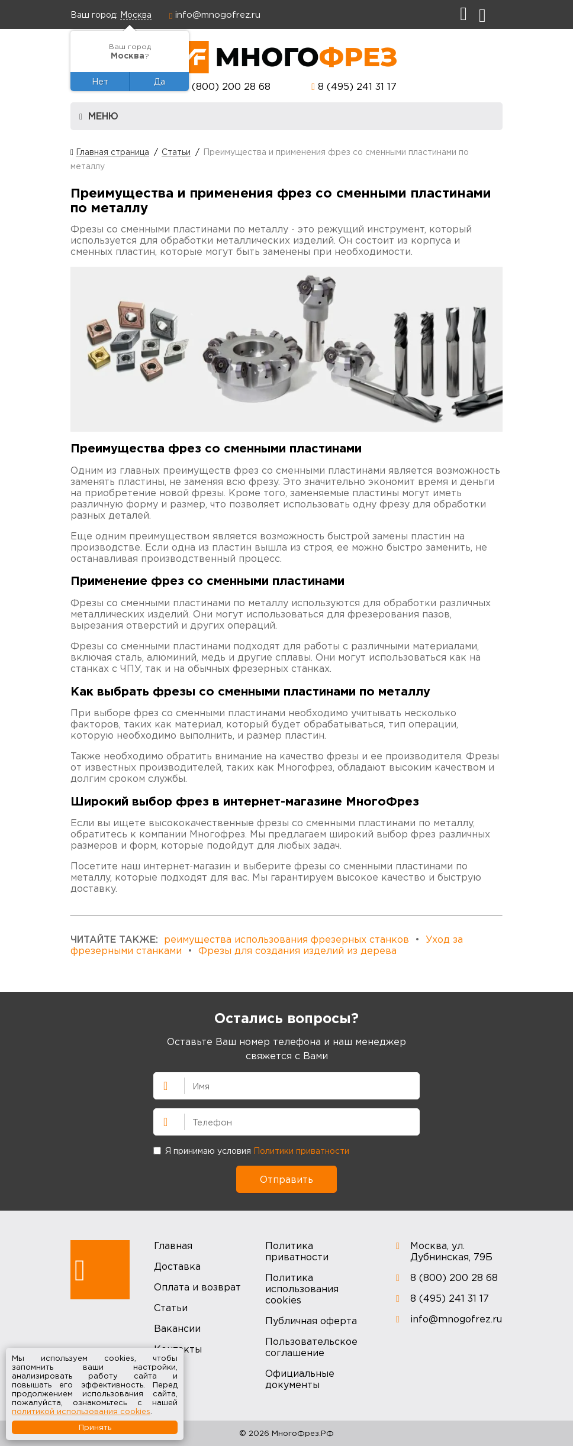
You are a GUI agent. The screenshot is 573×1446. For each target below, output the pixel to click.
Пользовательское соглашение (311, 1347)
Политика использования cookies (302, 1288)
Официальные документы (299, 1379)
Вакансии (177, 1328)
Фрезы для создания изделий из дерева (297, 950)
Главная (173, 1245)
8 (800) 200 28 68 (227, 86)
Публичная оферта (311, 1320)
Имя (160, 1085)
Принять (95, 1427)
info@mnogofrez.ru (217, 14)
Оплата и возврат (197, 1287)
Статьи (171, 1307)
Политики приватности (301, 1150)
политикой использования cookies (81, 1411)
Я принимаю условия (251, 1150)
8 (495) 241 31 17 (357, 86)
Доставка (177, 1266)
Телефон (160, 1121)
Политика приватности (297, 1251)
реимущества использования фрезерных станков (286, 939)
